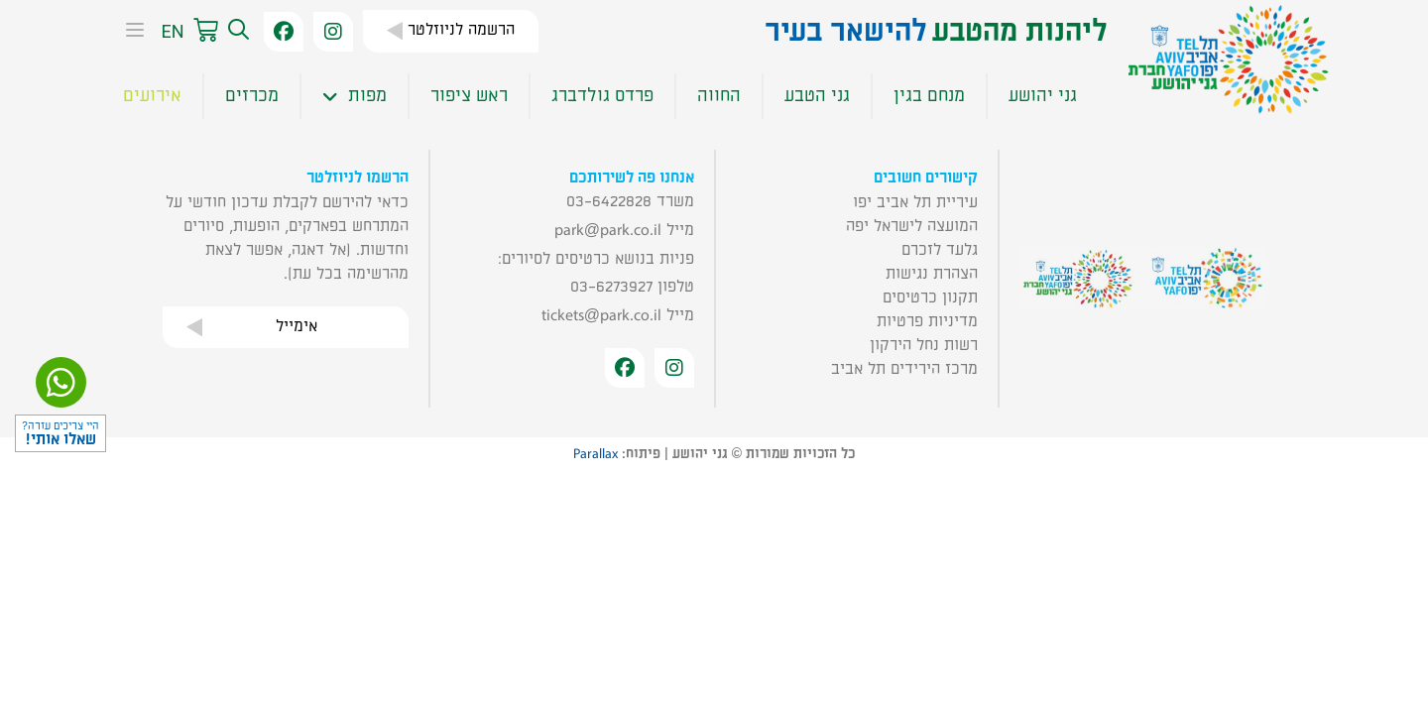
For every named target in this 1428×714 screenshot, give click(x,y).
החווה (719, 95)
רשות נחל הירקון (924, 345)
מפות (354, 96)
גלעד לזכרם (939, 250)
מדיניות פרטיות (927, 321)
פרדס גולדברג (602, 95)
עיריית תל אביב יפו (915, 202)
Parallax (595, 454)
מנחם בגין (929, 95)
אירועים (152, 95)
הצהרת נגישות (932, 274)
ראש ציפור (469, 95)
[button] (236, 31)
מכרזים (252, 95)
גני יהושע (1043, 95)
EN (172, 31)
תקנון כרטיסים (930, 297)
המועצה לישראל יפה (912, 226)
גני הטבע (817, 95)
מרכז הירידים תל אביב (904, 369)
